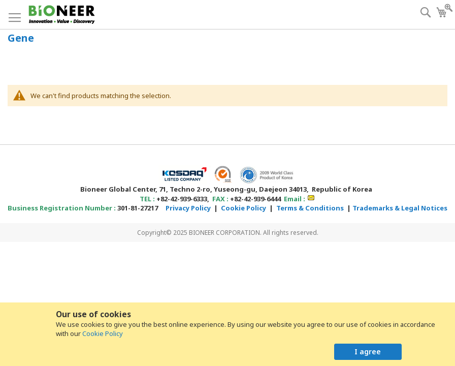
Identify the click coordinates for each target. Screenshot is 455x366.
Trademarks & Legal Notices (399, 207)
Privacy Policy (188, 207)
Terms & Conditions (310, 207)
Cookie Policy (102, 333)
